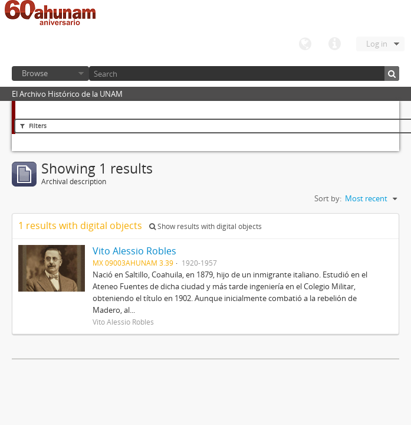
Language (305, 44)
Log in (376, 43)
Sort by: (327, 198)
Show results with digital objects (205, 226)
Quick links (334, 44)
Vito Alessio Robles (134, 250)
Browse (35, 73)
